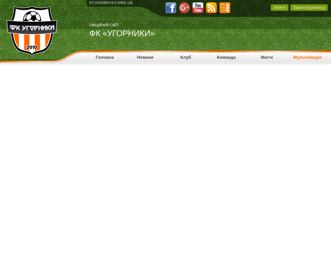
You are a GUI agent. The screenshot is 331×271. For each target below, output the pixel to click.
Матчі (267, 57)
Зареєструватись (309, 7)
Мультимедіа (307, 57)
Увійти (279, 7)
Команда (226, 57)
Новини (145, 57)
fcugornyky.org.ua (111, 3)
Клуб (185, 57)
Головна (104, 57)
